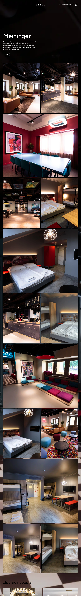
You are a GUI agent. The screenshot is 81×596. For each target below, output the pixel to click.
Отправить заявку (68, 570)
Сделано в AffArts (72, 589)
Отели (6, 54)
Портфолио (7, 585)
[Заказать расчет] (66, 4)
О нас (5, 578)
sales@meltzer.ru (72, 578)
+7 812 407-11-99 (72, 581)
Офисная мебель (8, 588)
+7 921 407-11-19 (72, 583)
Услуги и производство (11, 581)
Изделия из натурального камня (14, 592)
